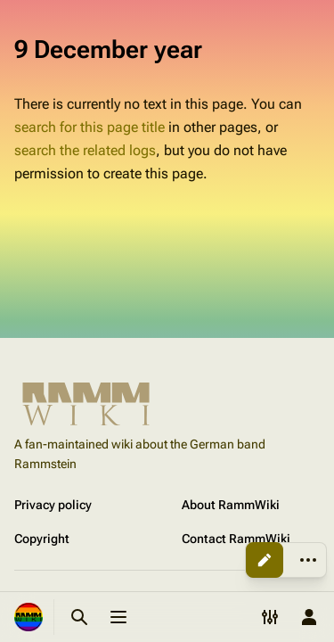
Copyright (41, 538)
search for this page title (89, 127)
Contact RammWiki (236, 538)
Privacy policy (53, 505)
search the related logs (85, 150)
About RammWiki (231, 505)
